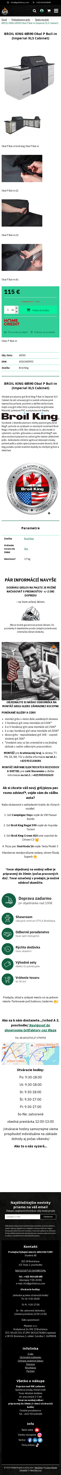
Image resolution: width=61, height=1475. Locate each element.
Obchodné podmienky (30, 1357)
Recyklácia (30, 1367)
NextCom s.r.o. (36, 1470)
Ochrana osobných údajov (30, 1360)
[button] (34, 10)
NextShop (39, 1467)
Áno (26, 548)
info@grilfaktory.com (20, 2)
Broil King (29, 538)
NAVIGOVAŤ (21, 1270)
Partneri (31, 1371)
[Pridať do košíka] (38, 310)
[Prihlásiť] (42, 10)
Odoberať (48, 1216)
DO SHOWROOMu (37, 1270)
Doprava (30, 1364)
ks (13, 309)
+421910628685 (43, 2)
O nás (30, 1353)
